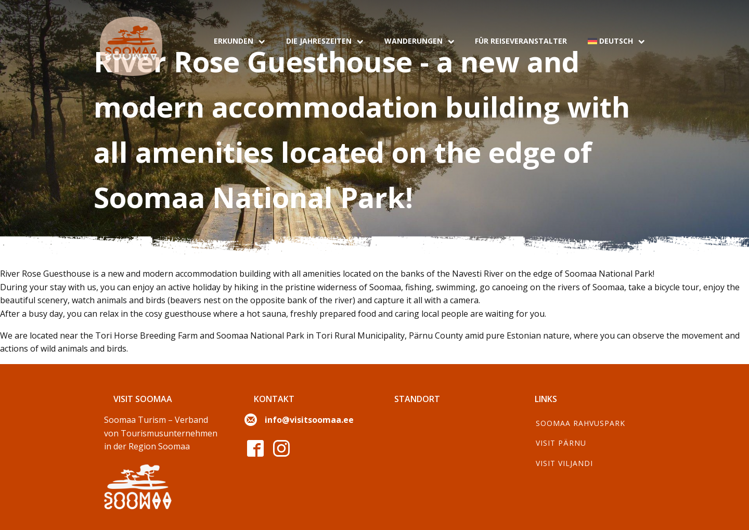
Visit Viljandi (564, 463)
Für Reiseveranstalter (521, 41)
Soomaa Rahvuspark (580, 423)
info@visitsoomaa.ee (309, 419)
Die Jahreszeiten (325, 41)
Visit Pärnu (561, 443)
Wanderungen (419, 41)
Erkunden (239, 41)
